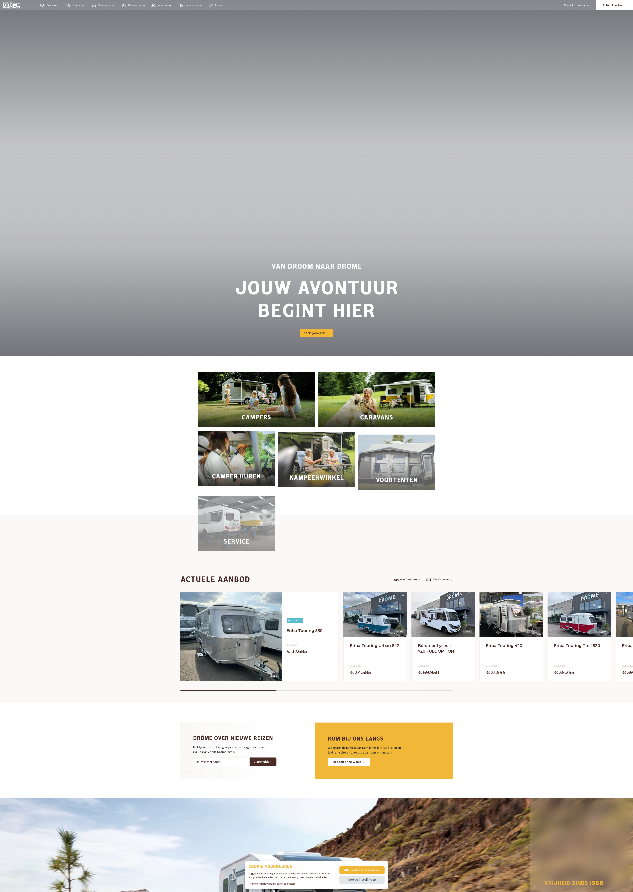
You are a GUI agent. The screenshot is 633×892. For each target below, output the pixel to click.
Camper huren (133, 5)
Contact (568, 5)
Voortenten (162, 5)
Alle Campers (407, 579)
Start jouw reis (316, 333)
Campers (75, 5)
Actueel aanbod (615, 5)
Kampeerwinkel (191, 5)
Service (217, 5)
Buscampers (103, 5)
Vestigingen (585, 5)
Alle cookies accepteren (362, 870)
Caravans (50, 5)
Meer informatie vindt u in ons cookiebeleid (271, 884)
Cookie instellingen (362, 879)
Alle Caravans (439, 579)
